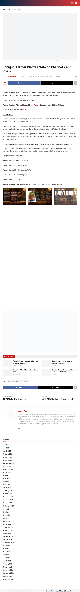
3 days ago (55, 365)
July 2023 (6, 552)
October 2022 (7, 579)
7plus (36, 105)
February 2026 (8, 457)
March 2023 (7, 564)
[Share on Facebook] (24, 83)
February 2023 (8, 567)
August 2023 (7, 549)
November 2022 (8, 576)
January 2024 (7, 533)
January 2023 (7, 570)
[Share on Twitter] (57, 83)
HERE (24, 110)
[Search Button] (76, 3)
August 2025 (7, 475)
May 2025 (6, 484)
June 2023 (6, 555)
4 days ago (16, 374)
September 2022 (8, 582)
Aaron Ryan (13, 76)
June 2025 (6, 481)
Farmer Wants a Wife (14, 381)
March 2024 (7, 527)
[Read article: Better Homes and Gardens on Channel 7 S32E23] (46, 363)
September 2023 (8, 546)
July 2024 (6, 515)
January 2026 (7, 460)
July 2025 (6, 478)
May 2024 (6, 521)
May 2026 (6, 448)
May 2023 (6, 558)
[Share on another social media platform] (75, 83)
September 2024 (8, 509)
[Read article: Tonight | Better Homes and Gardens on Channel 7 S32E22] (7, 363)
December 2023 (8, 536)
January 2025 (7, 497)
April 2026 (6, 451)
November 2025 (8, 466)
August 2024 (7, 512)
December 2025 (8, 463)
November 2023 (8, 539)
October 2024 (7, 506)
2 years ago (23, 76)
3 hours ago (17, 365)
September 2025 (8, 472)
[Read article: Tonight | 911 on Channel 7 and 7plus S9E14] (7, 372)
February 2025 (8, 494)
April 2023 (6, 561)
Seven (26, 381)
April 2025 (6, 488)
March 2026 (7, 454)
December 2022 (8, 573)
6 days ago (55, 374)
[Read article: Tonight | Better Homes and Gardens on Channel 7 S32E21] (46, 372)
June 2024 (6, 518)
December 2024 (8, 500)
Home (4, 9)
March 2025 (7, 491)
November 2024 (8, 503)
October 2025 (7, 469)
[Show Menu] (72, 3)
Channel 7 (18, 9)
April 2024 (6, 524)
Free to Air (11, 9)
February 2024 (8, 530)
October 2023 (7, 542)
